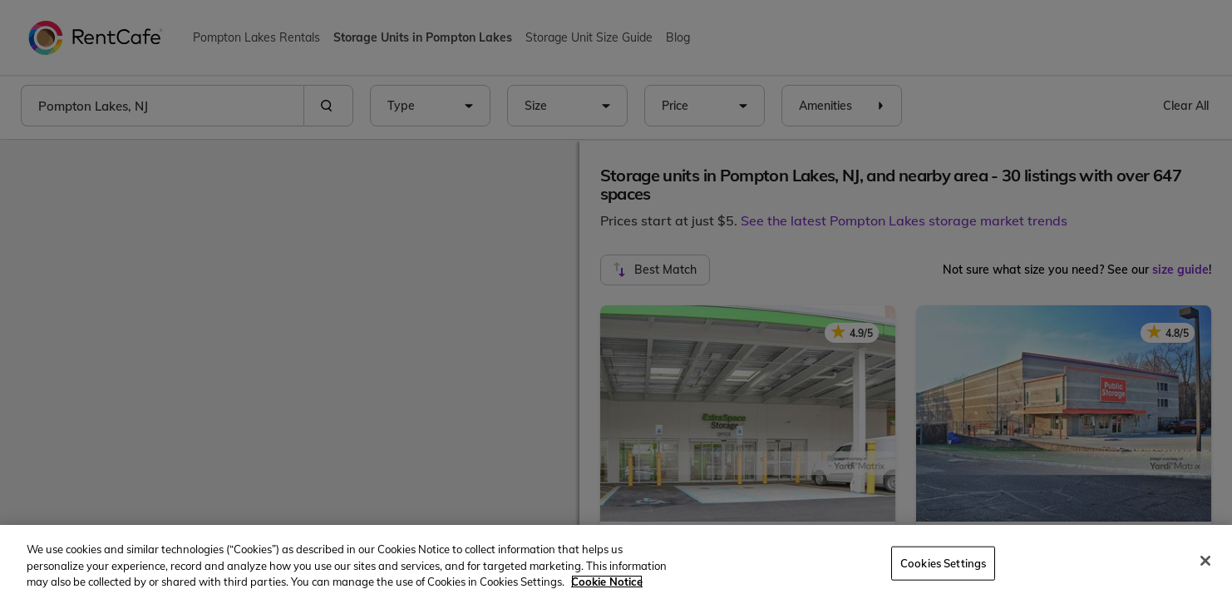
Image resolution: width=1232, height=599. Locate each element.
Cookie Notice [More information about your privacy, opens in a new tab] (607, 581)
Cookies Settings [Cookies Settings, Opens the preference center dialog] (943, 562)
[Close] (1205, 560)
